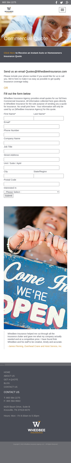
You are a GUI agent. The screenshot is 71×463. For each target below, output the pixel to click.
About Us (9, 376)
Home (7, 372)
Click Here (9, 53)
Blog (7, 383)
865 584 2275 (9, 2)
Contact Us (10, 387)
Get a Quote (11, 379)
